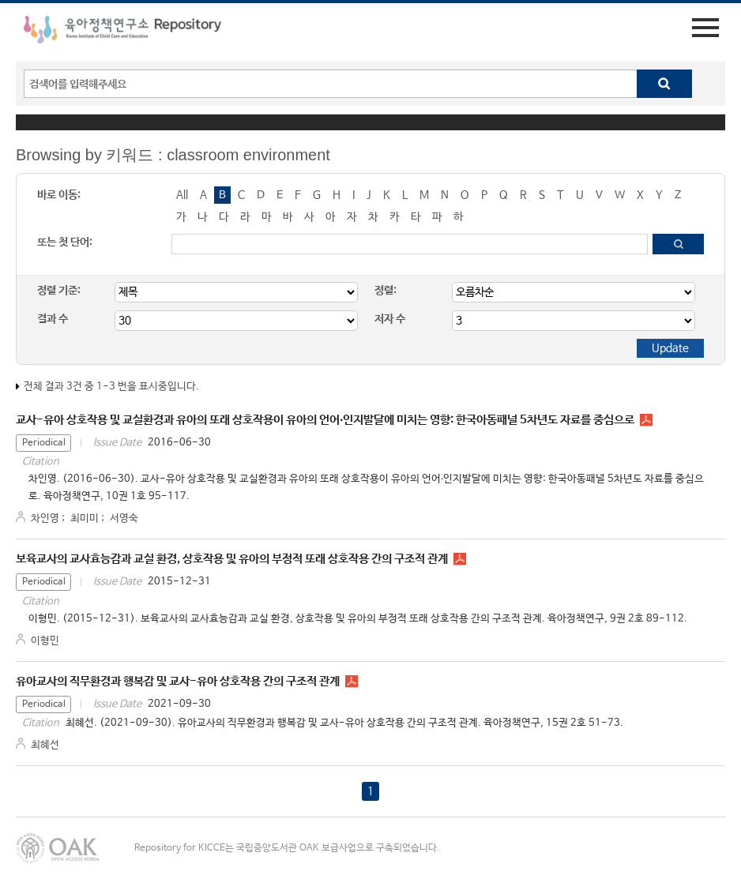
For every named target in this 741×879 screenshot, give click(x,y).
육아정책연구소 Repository (122, 32)
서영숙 (124, 518)
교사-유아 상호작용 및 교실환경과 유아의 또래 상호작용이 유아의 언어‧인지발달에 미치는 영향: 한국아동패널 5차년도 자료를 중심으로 (325, 419)
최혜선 (45, 745)
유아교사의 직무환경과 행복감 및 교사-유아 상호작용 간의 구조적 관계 (178, 681)
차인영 (45, 518)
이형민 (45, 641)
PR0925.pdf (459, 559)
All (182, 195)
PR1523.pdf (351, 681)
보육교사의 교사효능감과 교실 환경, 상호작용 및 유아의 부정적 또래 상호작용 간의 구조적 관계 (232, 558)
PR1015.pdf (646, 420)
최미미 (84, 518)
